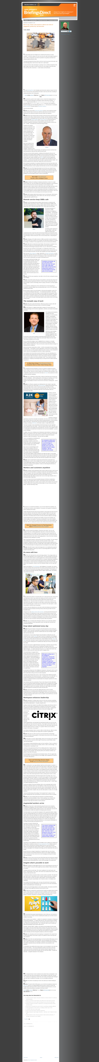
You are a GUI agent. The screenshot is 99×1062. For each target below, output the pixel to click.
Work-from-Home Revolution (40, 761)
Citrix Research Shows (45, 363)
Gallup (35, 636)
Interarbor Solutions (42, 106)
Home (41, 1057)
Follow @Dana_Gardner (65, 34)
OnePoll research (41, 385)
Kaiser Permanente (50, 253)
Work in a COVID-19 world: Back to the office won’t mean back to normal (40, 1000)
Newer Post (25, 1057)
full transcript (47, 95)
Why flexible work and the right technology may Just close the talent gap (40, 1002)
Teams (54, 638)
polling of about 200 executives (37, 611)
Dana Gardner (27, 106)
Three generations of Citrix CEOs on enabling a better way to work (39, 1007)
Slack (24, 640)
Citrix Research (42, 176)
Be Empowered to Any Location (40, 526)
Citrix (44, 104)
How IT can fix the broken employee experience (35, 1010)
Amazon (46, 372)
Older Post (56, 1057)
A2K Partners (34, 103)
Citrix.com (25, 985)
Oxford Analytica (34, 119)
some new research (39, 110)
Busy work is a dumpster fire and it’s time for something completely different (41, 1006)
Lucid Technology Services (42, 101)
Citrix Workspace (36, 566)
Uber (42, 157)
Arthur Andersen (32, 253)
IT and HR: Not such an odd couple (33, 1009)
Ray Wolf (50, 101)
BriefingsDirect (30, 90)
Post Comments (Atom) (32, 1059)
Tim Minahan (41, 103)
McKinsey (34, 422)
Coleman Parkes (43, 119)
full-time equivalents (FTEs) (43, 843)
